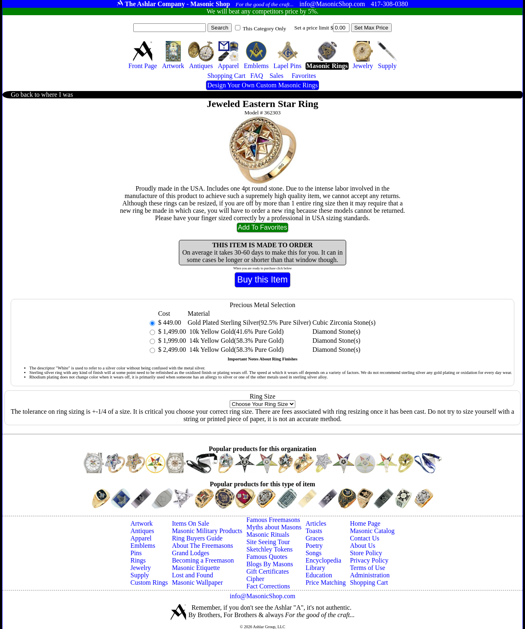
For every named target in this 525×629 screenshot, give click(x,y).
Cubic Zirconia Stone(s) (344, 322)
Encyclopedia (323, 560)
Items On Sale (190, 523)
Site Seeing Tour (268, 541)
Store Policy (366, 552)
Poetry (314, 545)
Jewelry (140, 567)
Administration (370, 575)
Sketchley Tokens (270, 549)
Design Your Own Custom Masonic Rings (262, 85)
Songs (314, 552)
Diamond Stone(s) (337, 331)
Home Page (365, 523)
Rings (138, 560)
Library (315, 567)
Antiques (142, 530)
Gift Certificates (268, 571)
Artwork (141, 523)
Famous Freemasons (273, 519)
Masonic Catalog (372, 530)
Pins (136, 552)
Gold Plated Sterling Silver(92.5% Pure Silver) (248, 322)
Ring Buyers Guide (197, 538)
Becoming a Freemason (203, 560)
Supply (139, 575)
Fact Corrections (268, 586)
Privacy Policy (369, 560)
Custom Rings (149, 582)
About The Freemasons (202, 545)
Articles (316, 523)
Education (319, 575)
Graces (315, 538)
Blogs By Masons (270, 564)
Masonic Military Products (207, 530)
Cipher (256, 578)
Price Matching (326, 582)
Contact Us (364, 538)
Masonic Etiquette (196, 567)
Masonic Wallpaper (197, 582)
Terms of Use (367, 567)
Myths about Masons (274, 527)
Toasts (314, 530)
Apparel (141, 538)
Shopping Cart (369, 582)
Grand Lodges (190, 552)
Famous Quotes (267, 556)
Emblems (142, 545)
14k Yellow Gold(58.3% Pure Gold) (235, 340)
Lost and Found (192, 575)
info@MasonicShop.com (262, 596)
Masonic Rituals (268, 534)
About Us (362, 545)
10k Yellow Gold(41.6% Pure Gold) (235, 331)
